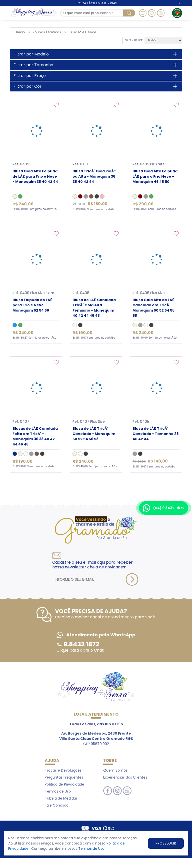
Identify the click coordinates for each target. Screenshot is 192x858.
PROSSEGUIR (166, 843)
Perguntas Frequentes (64, 777)
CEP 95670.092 (96, 738)
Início (20, 32)
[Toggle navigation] (142, 13)
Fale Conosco (56, 805)
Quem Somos (115, 770)
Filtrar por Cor (28, 86)
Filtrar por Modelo (31, 54)
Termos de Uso (91, 848)
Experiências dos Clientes (125, 777)
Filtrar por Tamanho (33, 65)
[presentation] (13, 3)
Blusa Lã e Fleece (82, 32)
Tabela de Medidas (61, 798)
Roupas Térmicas (46, 32)
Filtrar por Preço (30, 75)
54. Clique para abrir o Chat (80, 647)
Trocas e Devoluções (63, 770)
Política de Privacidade (64, 784)
